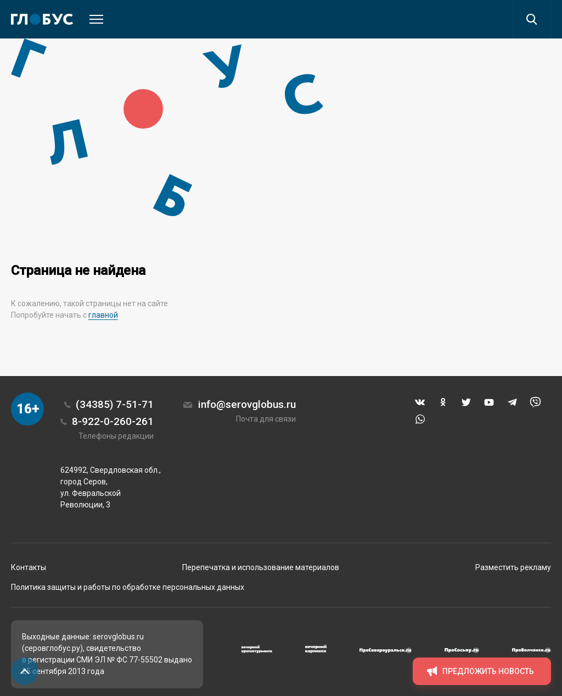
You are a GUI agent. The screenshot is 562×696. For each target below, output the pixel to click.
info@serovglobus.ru (247, 404)
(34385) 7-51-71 (115, 404)
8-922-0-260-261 (113, 421)
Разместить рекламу (513, 567)
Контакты (28, 567)
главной (103, 315)
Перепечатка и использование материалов (260, 567)
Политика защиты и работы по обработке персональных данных (127, 587)
